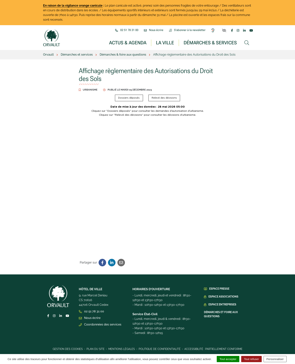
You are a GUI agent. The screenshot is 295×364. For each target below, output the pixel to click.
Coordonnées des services (100, 324)
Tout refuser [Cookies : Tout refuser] (251, 359)
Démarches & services (210, 42)
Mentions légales (121, 348)
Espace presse (219, 288)
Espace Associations (223, 296)
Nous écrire (89, 318)
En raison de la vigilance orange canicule (73, 5)
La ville (165, 42)
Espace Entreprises (222, 304)
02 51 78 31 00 (91, 311)
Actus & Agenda (127, 42)
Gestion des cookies (68, 348)
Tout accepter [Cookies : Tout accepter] (228, 359)
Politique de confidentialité (160, 348)
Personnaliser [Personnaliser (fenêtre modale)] (275, 359)
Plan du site (96, 348)
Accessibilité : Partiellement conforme (213, 348)
